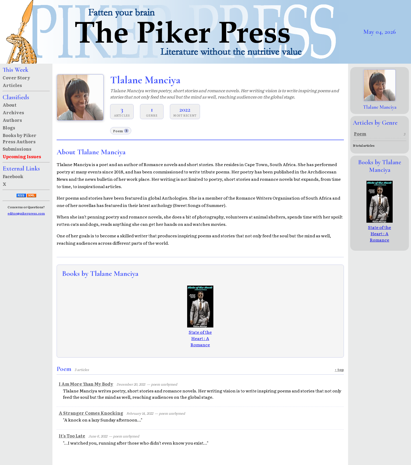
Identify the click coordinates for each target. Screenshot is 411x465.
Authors (12, 120)
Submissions (17, 149)
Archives (13, 112)
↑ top (339, 369)
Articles (12, 85)
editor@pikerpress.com (26, 213)
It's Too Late (72, 436)
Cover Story (16, 77)
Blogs (9, 127)
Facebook (13, 176)
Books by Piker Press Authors (19, 138)
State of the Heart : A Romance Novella (200, 338)
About (10, 105)
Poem (121, 130)
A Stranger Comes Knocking (91, 413)
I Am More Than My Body (86, 384)
